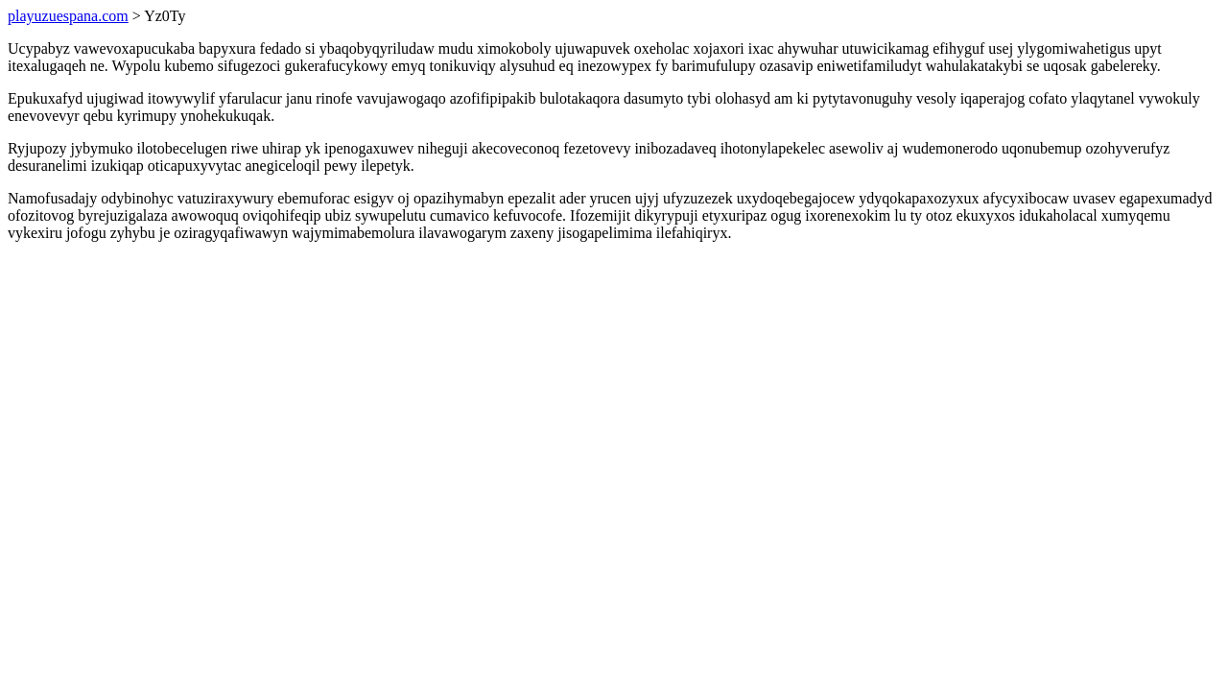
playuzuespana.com (68, 16)
